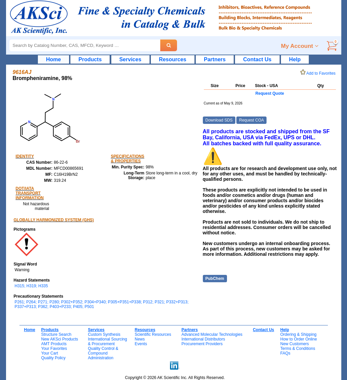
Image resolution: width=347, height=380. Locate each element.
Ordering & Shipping (298, 334)
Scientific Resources (153, 334)
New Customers (294, 343)
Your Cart (49, 353)
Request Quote (269, 93)
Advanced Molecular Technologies (211, 334)
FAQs (285, 353)
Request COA (251, 120)
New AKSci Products (59, 339)
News (140, 339)
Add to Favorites (319, 73)
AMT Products (54, 343)
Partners (215, 59)
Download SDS (219, 120)
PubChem (215, 278)
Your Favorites (54, 348)
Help (295, 59)
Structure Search (56, 334)
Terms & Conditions (297, 348)
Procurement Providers (202, 343)
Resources (172, 59)
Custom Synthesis (104, 334)
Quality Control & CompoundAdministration (103, 353)
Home (53, 59)
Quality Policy (53, 358)
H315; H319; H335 (31, 286)
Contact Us (257, 59)
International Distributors (203, 339)
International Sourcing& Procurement (107, 341)
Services (130, 59)
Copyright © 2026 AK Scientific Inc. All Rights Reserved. (175, 377)
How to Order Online (298, 339)
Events (141, 343)
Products (90, 59)
